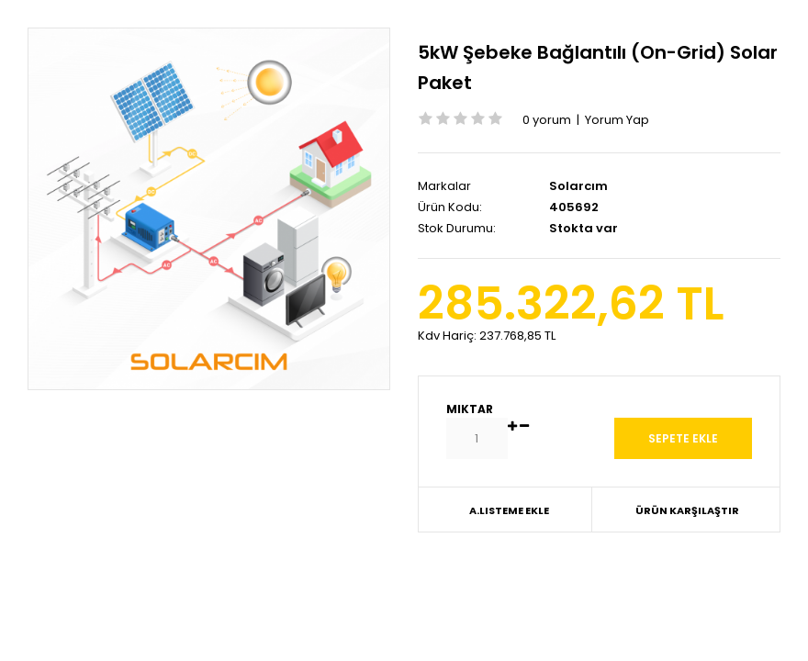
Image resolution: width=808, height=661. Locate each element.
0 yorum (546, 120)
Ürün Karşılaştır (687, 510)
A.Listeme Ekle (509, 510)
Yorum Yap (617, 120)
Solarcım (578, 186)
